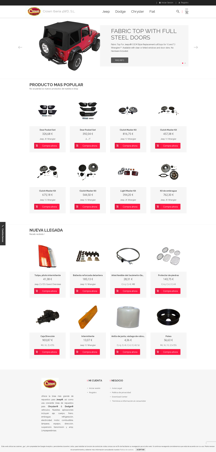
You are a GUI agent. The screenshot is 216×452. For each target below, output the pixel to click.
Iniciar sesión (166, 3)
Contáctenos (3, 233)
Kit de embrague (168, 191)
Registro (183, 3)
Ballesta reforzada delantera (88, 275)
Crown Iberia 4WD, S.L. (59, 11)
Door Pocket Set (48, 130)
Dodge (120, 11)
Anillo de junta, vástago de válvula (128, 336)
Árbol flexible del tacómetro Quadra (129, 275)
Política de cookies (126, 450)
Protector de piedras (168, 275)
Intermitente (87, 336)
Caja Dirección (47, 336)
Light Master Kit (128, 191)
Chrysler (137, 11)
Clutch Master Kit (128, 130)
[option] (108, 45)
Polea (168, 336)
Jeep (106, 11)
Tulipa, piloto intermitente (47, 275)
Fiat (152, 11)
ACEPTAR (140, 450)
